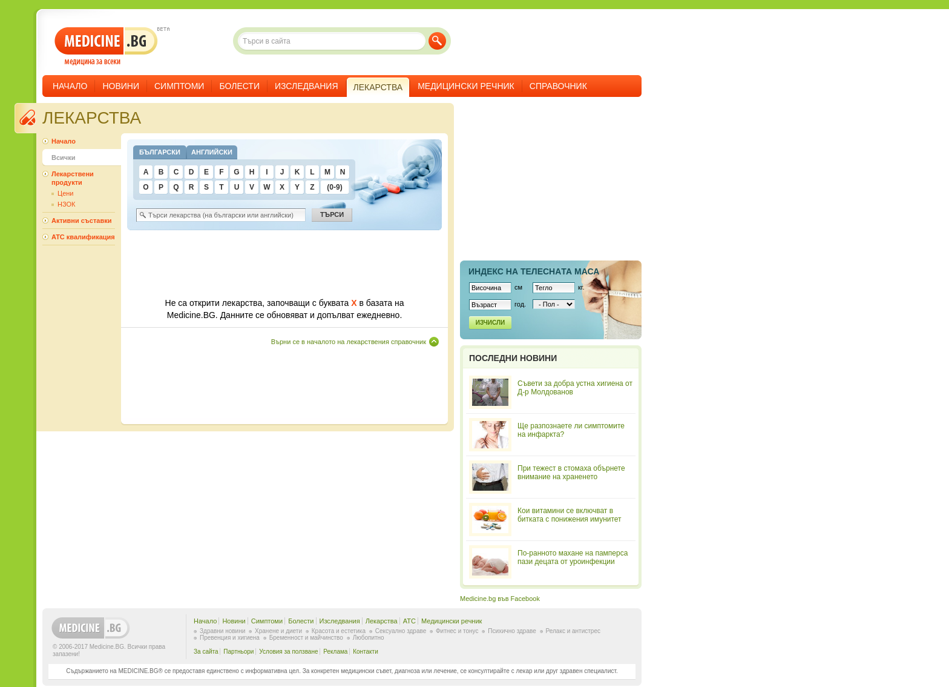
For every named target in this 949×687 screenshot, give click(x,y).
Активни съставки (81, 220)
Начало (70, 86)
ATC (409, 621)
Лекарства (382, 621)
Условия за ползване (288, 651)
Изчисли (490, 322)
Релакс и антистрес (573, 631)
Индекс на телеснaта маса (533, 271)
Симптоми (179, 86)
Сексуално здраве (401, 631)
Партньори (238, 651)
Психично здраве (512, 631)
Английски (211, 152)
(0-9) (334, 187)
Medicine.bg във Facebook (500, 598)
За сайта (206, 651)
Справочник (558, 86)
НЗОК (66, 204)
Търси (437, 41)
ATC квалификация (83, 237)
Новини (120, 86)
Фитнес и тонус (457, 631)
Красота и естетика (339, 631)
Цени (65, 193)
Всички (63, 157)
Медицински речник (466, 86)
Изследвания (306, 86)
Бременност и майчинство (306, 637)
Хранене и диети (278, 631)
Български (159, 152)
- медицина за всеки (106, 46)
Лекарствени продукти (72, 178)
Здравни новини (222, 631)
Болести (239, 86)
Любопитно (368, 637)
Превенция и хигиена (230, 637)
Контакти (365, 651)
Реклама (335, 651)
